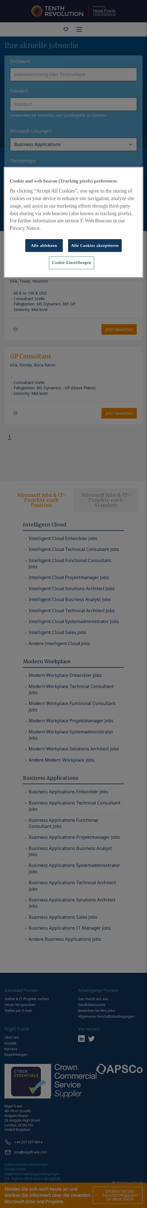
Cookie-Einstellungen (71, 263)
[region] (73, 222)
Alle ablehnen (44, 245)
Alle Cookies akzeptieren (95, 245)
